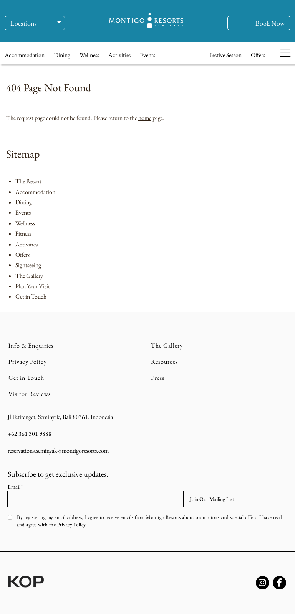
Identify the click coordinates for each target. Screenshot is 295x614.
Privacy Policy (27, 362)
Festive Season (225, 55)
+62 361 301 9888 (29, 434)
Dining (62, 55)
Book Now (270, 23)
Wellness (89, 55)
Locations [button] (23, 23)
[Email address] (95, 499)
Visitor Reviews (29, 394)
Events (147, 55)
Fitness (23, 234)
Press (157, 378)
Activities (119, 55)
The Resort (28, 181)
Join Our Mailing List (212, 499)
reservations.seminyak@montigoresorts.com (58, 451)
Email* (15, 486)
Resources (164, 362)
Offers (258, 55)
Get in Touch (30, 296)
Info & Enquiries (30, 345)
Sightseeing (28, 265)
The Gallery (29, 276)
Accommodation (25, 55)
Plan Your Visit (32, 286)
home (144, 118)
